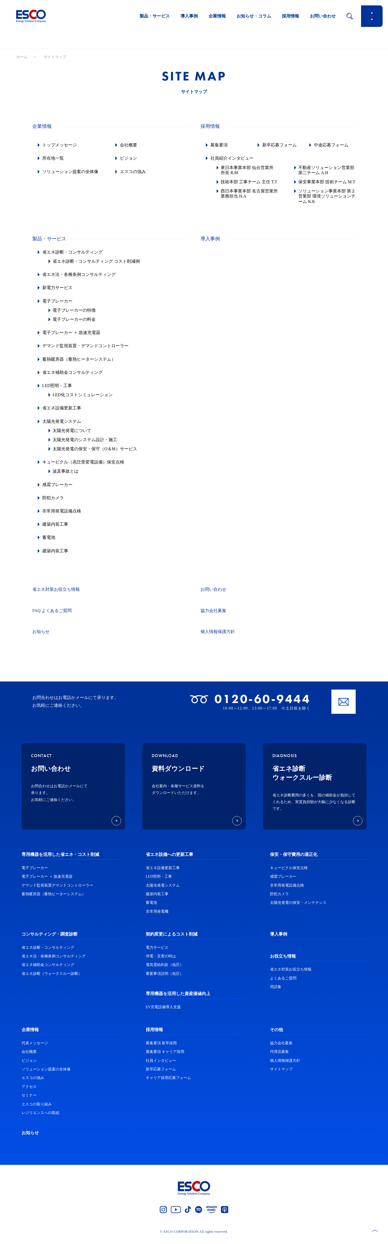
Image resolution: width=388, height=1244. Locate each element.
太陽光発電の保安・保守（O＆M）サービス (96, 454)
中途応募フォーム (332, 145)
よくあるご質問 (283, 983)
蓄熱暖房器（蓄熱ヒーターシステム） (79, 364)
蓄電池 (49, 542)
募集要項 (219, 145)
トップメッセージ (60, 145)
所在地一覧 (54, 158)
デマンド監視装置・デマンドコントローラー (86, 351)
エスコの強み (134, 171)
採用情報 (290, 16)
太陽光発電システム (62, 426)
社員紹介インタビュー (232, 158)
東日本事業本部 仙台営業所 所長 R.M (248, 170)
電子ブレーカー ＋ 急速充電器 (72, 337)
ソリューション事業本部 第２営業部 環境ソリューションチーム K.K (326, 201)
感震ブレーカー (58, 489)
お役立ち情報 (283, 961)
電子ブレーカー (58, 306)
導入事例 (189, 16)
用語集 (275, 992)
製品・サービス (155, 16)
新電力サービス (58, 293)
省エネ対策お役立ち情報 (56, 594)
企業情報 (217, 16)
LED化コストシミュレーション (84, 400)
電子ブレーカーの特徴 (75, 315)
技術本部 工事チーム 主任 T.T (247, 184)
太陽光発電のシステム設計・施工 (86, 444)
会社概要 (129, 145)
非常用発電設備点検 (62, 516)
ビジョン (129, 158)
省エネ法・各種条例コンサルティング (79, 279)
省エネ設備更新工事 (62, 413)
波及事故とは (67, 476)
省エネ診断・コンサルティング (73, 257)
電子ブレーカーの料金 (75, 324)
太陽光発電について (73, 435)
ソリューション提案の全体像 (71, 171)
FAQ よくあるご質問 (52, 615)
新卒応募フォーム (280, 145)
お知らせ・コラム (254, 16)
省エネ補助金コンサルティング (73, 377)
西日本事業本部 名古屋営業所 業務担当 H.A (248, 198)
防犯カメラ (54, 503)
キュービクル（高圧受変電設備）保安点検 (84, 467)
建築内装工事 (56, 529)
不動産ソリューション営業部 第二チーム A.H (328, 170)
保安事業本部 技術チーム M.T (324, 184)
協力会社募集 (213, 615)
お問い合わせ (323, 16)
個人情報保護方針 (217, 637)
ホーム (21, 57)
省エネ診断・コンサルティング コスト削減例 (97, 266)
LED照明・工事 (58, 390)
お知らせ (41, 637)
